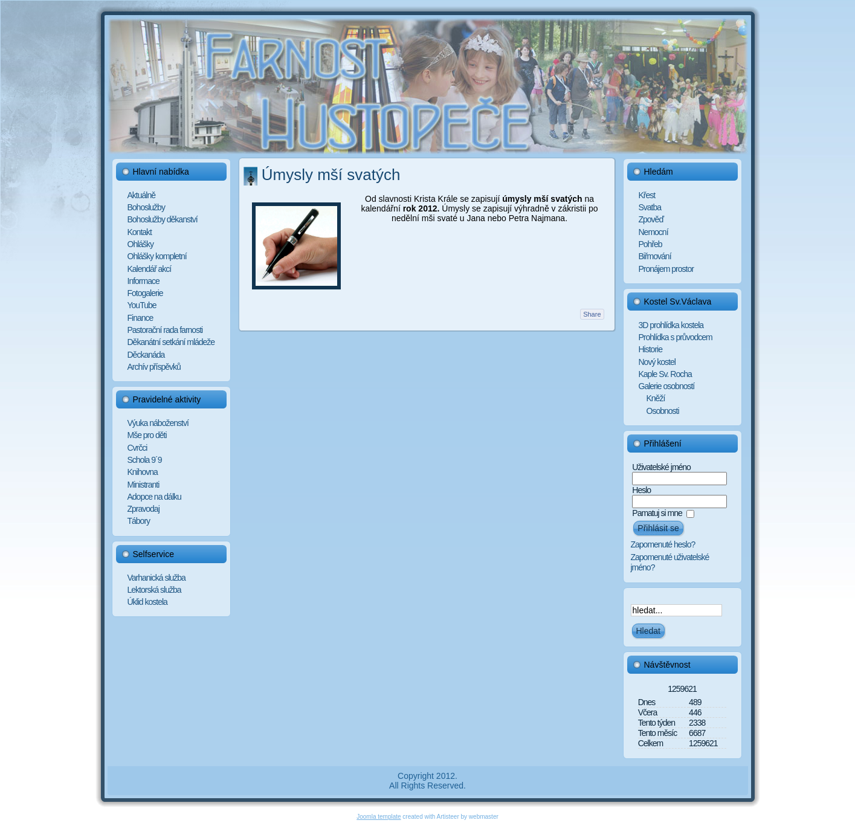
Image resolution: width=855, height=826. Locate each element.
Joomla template (379, 816)
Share (592, 314)
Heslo (641, 490)
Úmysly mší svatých (331, 175)
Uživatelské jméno (661, 467)
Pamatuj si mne (657, 513)
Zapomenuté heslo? (663, 544)
